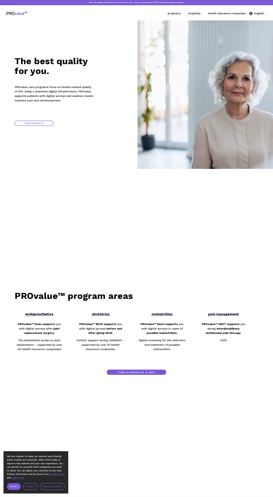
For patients (34, 123)
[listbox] (258, 13)
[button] (270, 2)
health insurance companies (227, 13)
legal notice (17, 477)
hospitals (194, 13)
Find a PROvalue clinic (136, 372)
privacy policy (57, 474)
